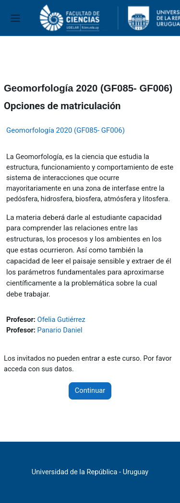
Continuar (90, 390)
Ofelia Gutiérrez (61, 319)
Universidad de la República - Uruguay (90, 472)
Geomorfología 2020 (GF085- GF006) (65, 130)
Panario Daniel (60, 330)
